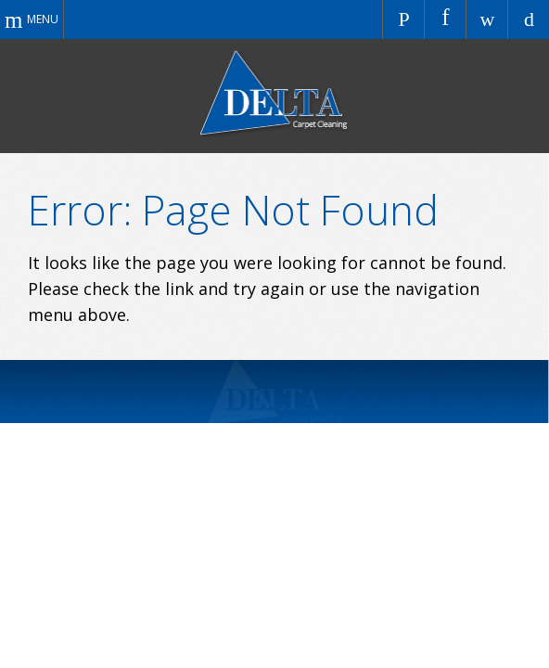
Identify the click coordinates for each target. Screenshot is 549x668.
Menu (42, 19)
